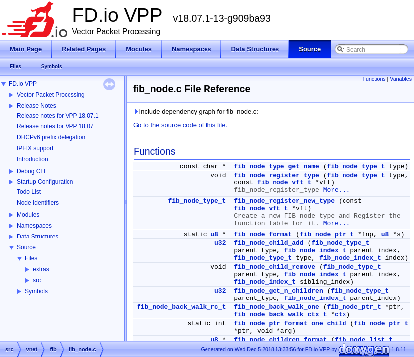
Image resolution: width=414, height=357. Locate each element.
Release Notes (36, 105)
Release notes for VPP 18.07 (55, 126)
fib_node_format (263, 234)
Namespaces (34, 225)
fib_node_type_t (356, 166)
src (37, 280)
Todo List (29, 191)
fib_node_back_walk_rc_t (181, 307)
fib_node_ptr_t (327, 234)
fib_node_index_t (315, 250)
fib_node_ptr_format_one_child (290, 323)
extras (41, 269)
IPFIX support (35, 148)
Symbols (36, 291)
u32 (220, 243)
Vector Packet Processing (51, 94)
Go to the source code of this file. (180, 125)
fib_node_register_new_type (284, 201)
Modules (28, 214)
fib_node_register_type (276, 175)
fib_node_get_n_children (278, 291)
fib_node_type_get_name (276, 166)
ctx (340, 314)
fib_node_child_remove (274, 267)
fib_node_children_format (280, 340)
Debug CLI (31, 171)
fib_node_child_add (268, 243)
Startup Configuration (45, 181)
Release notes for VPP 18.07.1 (58, 115)
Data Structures (37, 236)
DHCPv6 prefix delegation (51, 137)
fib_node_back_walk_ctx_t (280, 314)
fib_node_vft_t (284, 182)
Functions (373, 79)
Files (31, 258)
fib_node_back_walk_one (276, 307)
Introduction (32, 159)
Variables (401, 79)
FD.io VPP (23, 83)
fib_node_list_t (364, 340)
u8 (214, 234)
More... (336, 190)
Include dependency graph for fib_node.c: (195, 111)
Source (26, 247)
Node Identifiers (38, 202)
